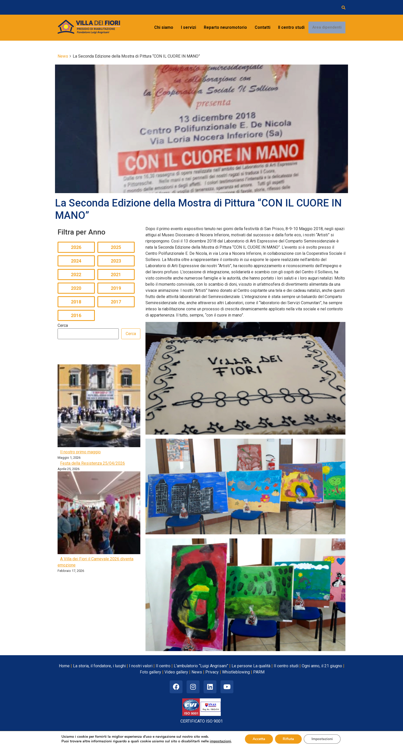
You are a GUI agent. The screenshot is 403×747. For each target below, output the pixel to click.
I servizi (188, 27)
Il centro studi (291, 27)
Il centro (163, 665)
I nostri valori (140, 665)
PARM (258, 672)
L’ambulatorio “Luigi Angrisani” (201, 665)
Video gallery (176, 672)
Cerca (63, 325)
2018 (76, 301)
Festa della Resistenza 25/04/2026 (92, 463)
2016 (76, 315)
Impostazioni (322, 738)
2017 (116, 301)
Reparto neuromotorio (225, 27)
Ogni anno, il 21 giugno (322, 665)
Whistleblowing (236, 672)
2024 (76, 261)
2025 (116, 247)
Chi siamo (163, 27)
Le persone (242, 665)
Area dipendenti (327, 27)
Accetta (259, 738)
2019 (116, 288)
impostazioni (220, 741)
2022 (76, 274)
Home (64, 665)
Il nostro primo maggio (80, 451)
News (196, 672)
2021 (116, 274)
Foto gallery (150, 672)
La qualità (261, 665)
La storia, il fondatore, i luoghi (99, 665)
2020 (76, 288)
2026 (76, 247)
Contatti (262, 27)
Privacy (212, 672)
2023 (116, 261)
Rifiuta (288, 738)
